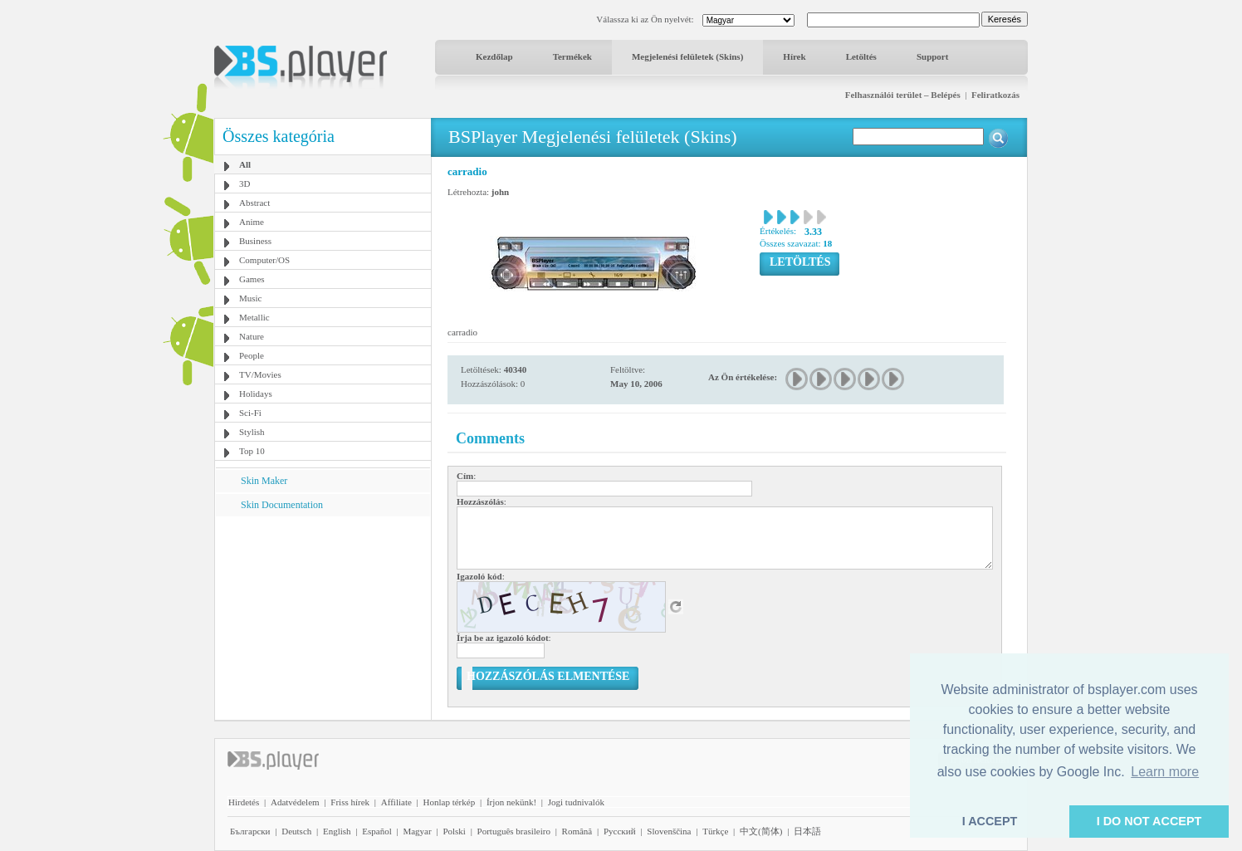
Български (250, 831)
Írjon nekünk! (511, 802)
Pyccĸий (620, 831)
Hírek (794, 56)
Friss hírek (349, 802)
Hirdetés (243, 802)
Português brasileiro (513, 831)
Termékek (572, 56)
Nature (251, 336)
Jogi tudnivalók (576, 802)
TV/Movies (260, 374)
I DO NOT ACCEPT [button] (1149, 821)
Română (577, 831)
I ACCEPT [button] (990, 821)
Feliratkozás (995, 95)
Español (376, 831)
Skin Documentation (282, 505)
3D (244, 183)
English (337, 831)
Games (252, 279)
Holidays (255, 394)
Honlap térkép (449, 802)
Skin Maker (264, 481)
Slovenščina (669, 831)
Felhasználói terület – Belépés (903, 95)
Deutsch (296, 831)
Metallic (254, 317)
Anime (251, 222)
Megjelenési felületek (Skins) (687, 56)
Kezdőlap (494, 56)
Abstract (254, 203)
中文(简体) (761, 831)
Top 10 (252, 451)
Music (250, 298)
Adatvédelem (295, 802)
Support (933, 56)
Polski (454, 831)
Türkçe (715, 831)
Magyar (417, 831)
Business (255, 241)
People (251, 355)
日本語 (807, 831)
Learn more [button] (1165, 772)
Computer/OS (264, 260)
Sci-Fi (250, 413)
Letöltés (861, 56)
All (245, 164)
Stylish (252, 432)
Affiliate (396, 802)
